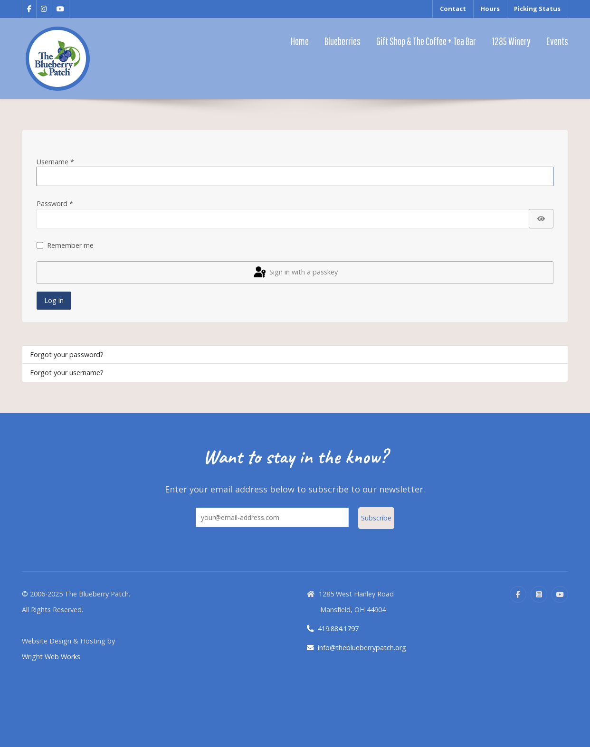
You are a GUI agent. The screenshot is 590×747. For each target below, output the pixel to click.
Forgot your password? (67, 354)
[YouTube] (560, 594)
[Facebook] (518, 594)
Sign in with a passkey (295, 272)
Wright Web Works (51, 656)
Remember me (70, 245)
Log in (54, 300)
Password (55, 203)
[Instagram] (539, 594)
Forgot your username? (67, 372)
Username (55, 161)
